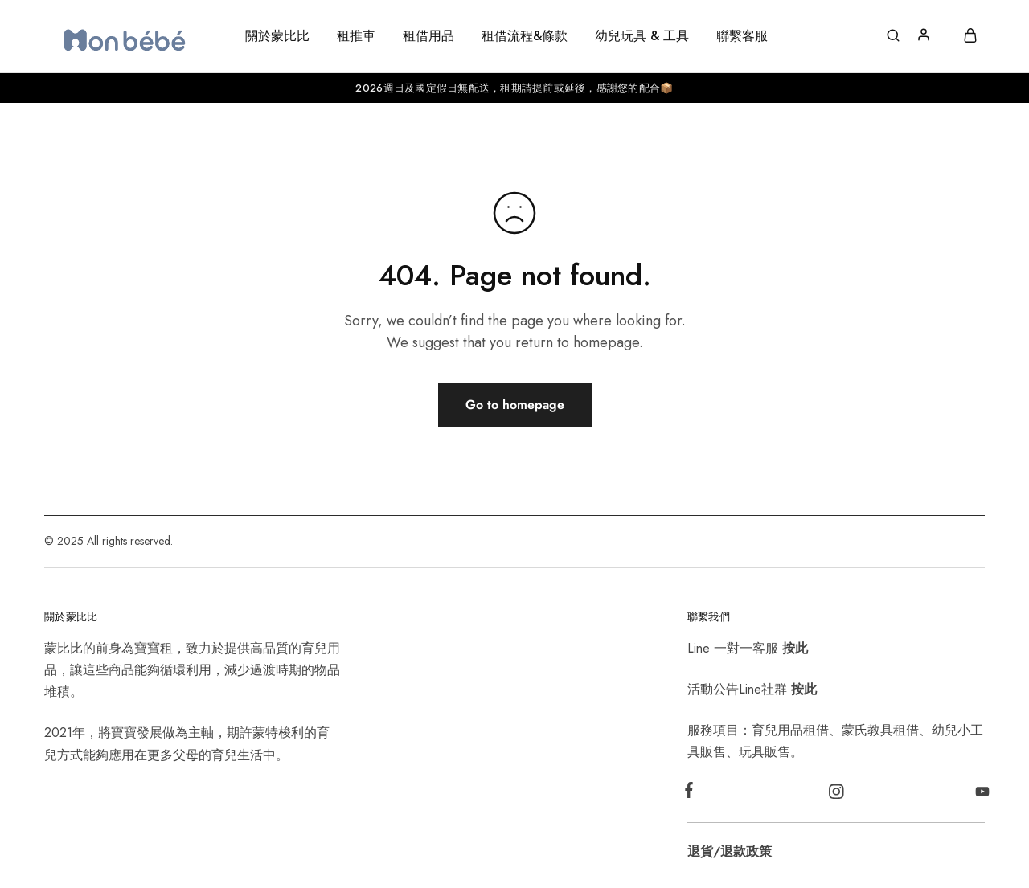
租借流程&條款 (525, 36)
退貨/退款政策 (729, 851)
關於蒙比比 (277, 36)
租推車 (356, 36)
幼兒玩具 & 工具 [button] (642, 36)
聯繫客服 (742, 36)
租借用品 (428, 36)
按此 (795, 648)
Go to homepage (514, 404)
